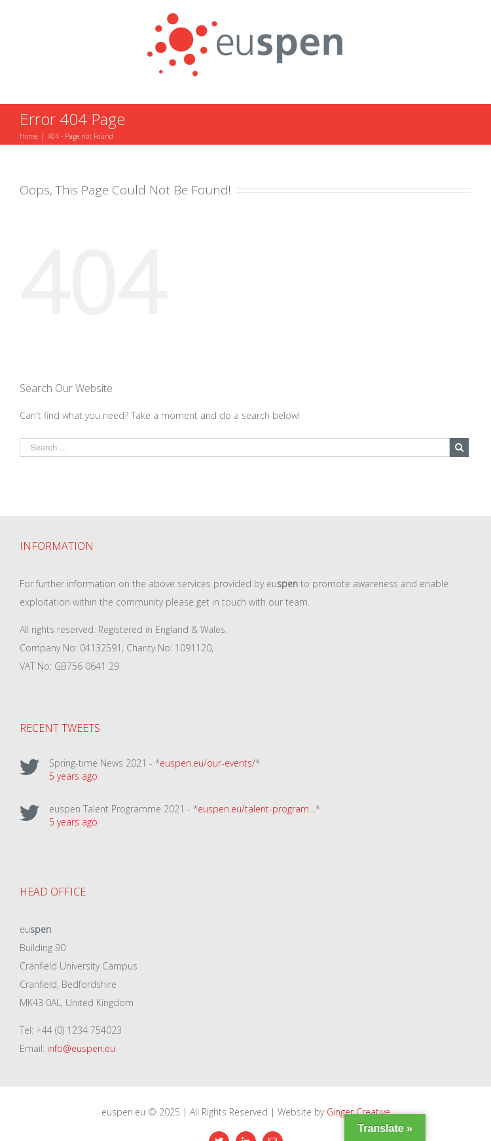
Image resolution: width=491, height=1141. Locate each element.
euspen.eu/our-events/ (207, 763)
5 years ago (73, 776)
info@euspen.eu (81, 1048)
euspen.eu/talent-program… (257, 809)
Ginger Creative (358, 1112)
